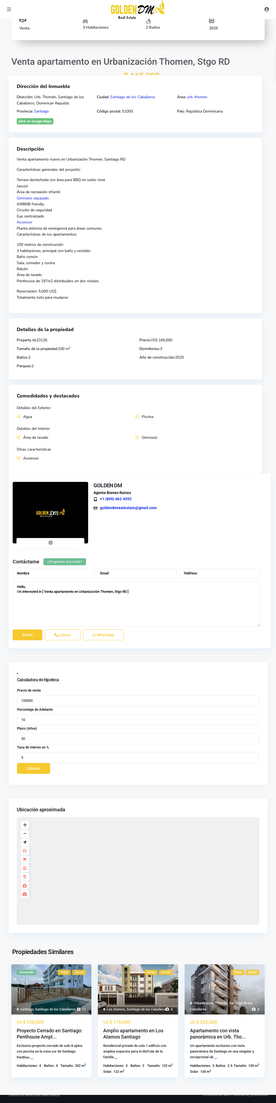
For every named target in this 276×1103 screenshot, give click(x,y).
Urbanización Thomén (210, 1003)
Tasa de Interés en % (33, 747)
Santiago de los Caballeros (132, 97)
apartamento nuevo (43, 159)
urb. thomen (197, 97)
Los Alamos (116, 1009)
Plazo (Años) (27, 728)
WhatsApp (103, 635)
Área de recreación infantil (38, 192)
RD (122, 159)
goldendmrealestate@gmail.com (127, 508)
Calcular (33, 768)
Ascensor (24, 222)
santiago (26, 1009)
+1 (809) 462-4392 (114, 499)
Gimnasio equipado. (33, 198)
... (31, 1057)
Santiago (41, 111)
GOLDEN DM (106, 485)
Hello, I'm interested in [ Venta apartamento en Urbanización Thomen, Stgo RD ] (136, 604)
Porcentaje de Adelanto (35, 709)
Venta (24, 28)
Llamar (62, 635)
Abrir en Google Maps (35, 121)
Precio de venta (29, 690)
